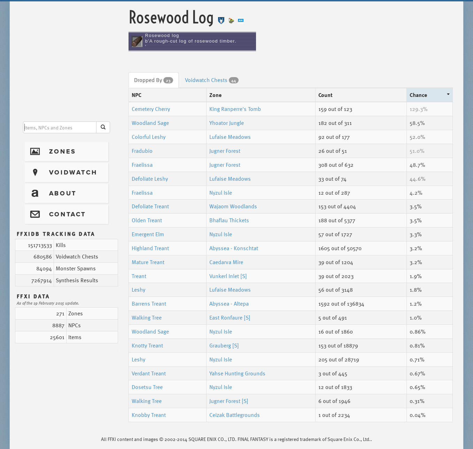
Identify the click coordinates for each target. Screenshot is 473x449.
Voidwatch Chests (212, 80)
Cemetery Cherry (151, 109)
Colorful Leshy (148, 137)
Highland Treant (150, 248)
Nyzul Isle (220, 192)
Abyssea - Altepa (229, 303)
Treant (139, 276)
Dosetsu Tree (147, 387)
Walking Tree (147, 317)
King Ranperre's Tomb (235, 109)
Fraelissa (142, 164)
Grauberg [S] (224, 345)
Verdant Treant (149, 373)
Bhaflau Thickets (229, 220)
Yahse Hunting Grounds (237, 373)
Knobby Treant (149, 415)
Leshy (138, 289)
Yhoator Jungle (226, 123)
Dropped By (153, 80)
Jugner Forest (224, 151)
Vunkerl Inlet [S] (228, 276)
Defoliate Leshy (150, 178)
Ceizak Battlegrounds (234, 415)
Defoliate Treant (150, 206)
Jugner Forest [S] (228, 401)
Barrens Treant (149, 303)
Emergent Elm (148, 234)
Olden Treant (147, 220)
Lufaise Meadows (230, 137)
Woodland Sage (150, 123)
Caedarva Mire (226, 262)
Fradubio (142, 151)
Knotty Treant (147, 345)
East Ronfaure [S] (229, 317)
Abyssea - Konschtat (233, 248)
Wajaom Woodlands (233, 206)
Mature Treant (148, 262)
